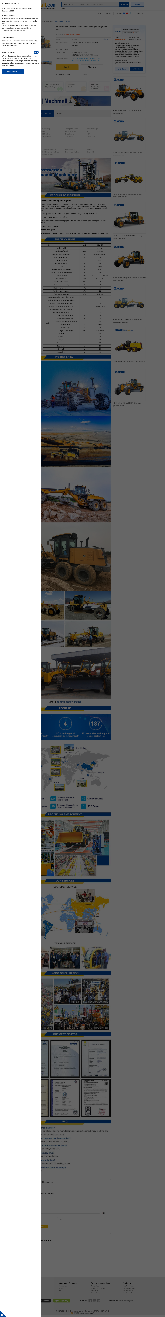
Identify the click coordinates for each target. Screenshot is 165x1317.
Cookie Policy (10, 8)
